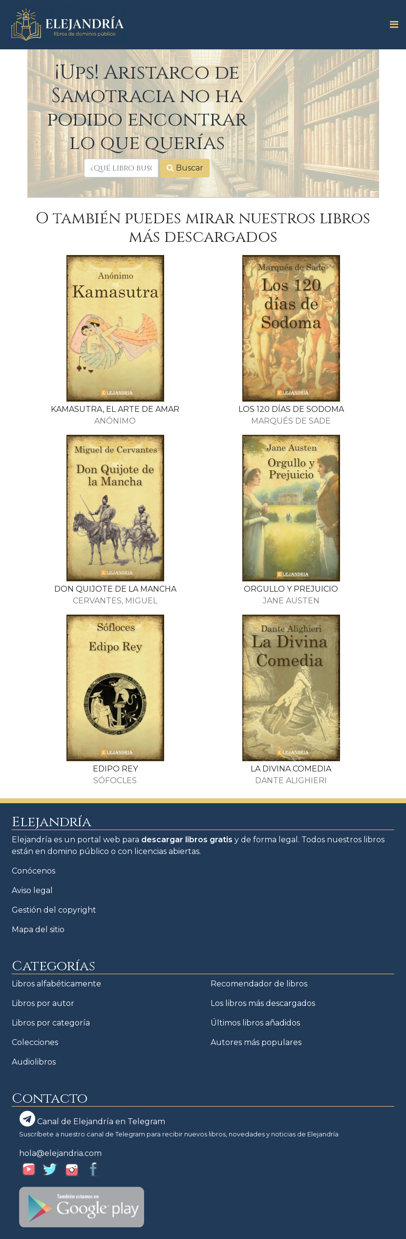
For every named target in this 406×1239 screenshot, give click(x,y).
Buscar (185, 167)
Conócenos (33, 871)
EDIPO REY (115, 768)
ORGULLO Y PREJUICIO (291, 589)
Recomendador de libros (259, 983)
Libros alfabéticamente (56, 983)
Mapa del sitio (38, 929)
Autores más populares (256, 1042)
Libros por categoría (51, 1022)
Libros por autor (43, 1003)
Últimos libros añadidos (255, 1022)
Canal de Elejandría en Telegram (92, 1119)
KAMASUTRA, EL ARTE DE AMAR (115, 409)
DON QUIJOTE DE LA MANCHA (115, 589)
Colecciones (35, 1042)
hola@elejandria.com (60, 1153)
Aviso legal (32, 890)
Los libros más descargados (263, 1003)
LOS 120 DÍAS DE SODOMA (291, 409)
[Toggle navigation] (391, 24)
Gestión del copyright (54, 910)
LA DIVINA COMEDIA (291, 768)
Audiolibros (34, 1062)
